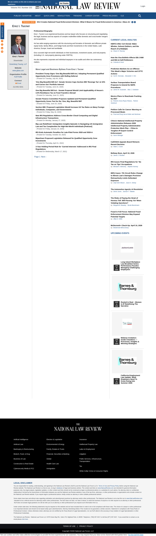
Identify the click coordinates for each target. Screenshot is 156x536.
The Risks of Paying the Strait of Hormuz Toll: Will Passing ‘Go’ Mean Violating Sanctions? (126, 200)
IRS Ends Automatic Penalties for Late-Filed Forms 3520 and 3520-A (64, 132)
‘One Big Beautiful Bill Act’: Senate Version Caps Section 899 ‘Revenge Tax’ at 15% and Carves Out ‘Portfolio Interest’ (70, 83)
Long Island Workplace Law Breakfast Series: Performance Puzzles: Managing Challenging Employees (130, 265)
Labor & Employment (87, 449)
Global (49, 459)
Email (19, 83)
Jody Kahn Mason (119, 183)
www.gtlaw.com (18, 70)
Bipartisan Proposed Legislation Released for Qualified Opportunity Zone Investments (66, 139)
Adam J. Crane (118, 146)
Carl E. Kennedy (118, 76)
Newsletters (64, 16)
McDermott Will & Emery (121, 228)
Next (135, 22)
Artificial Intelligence (21, 439)
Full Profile (18, 77)
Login (143, 6)
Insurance (83, 439)
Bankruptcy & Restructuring (24, 449)
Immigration (51, 468)
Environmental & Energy (55, 444)
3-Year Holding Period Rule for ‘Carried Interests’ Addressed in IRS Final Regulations (66, 148)
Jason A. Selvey (131, 183)
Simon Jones (117, 191)
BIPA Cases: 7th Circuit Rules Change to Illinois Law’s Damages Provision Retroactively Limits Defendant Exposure (127, 177)
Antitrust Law (18, 444)
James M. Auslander (119, 90)
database (59, 488)
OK (56, 3)
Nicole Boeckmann (133, 205)
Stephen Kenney (132, 166)
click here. (25, 519)
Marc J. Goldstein (133, 90)
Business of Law (20, 459)
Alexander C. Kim (130, 76)
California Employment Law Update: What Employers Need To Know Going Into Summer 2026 (130, 379)
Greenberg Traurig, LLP (18, 64)
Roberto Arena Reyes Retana (122, 101)
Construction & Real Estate (23, 464)
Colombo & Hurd (118, 62)
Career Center (92, 16)
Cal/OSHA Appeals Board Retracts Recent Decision (125, 143)
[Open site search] (139, 15)
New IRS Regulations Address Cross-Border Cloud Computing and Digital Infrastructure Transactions (67, 117)
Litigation (82, 454)
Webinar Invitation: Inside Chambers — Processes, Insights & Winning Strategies (130, 340)
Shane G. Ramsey (119, 51)
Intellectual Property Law (88, 444)
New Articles (2, 32)
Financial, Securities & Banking (58, 454)
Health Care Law (53, 464)
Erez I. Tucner (18, 56)
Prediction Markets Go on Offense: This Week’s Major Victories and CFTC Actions (127, 71)
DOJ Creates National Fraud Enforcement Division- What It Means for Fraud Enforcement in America (84, 22)
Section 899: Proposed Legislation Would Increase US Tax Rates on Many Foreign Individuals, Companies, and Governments (70, 108)
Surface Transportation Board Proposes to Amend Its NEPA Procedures (123, 84)
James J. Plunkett (119, 155)
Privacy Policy (114, 486)
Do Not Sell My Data (135, 535)
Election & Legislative (54, 439)
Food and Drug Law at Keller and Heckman (126, 114)
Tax (80, 466)
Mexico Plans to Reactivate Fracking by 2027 (126, 97)
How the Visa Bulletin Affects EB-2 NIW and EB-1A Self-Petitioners (127, 58)
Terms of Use (103, 486)
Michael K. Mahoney (119, 166)
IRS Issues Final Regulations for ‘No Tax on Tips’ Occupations (126, 163)
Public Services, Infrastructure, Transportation (90, 460)
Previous (132, 22)
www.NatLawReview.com (106, 488)
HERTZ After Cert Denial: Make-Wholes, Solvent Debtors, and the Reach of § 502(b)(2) (125, 46)
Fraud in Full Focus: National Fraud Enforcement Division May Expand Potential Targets (126, 214)
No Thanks (64, 3)
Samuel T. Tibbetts (129, 191)
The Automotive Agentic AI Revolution (127, 189)
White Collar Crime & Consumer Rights (93, 471)
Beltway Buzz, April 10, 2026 (122, 153)
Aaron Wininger (118, 135)
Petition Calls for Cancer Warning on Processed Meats (126, 110)
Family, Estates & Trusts (55, 449)
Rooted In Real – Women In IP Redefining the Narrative (131, 304)
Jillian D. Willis (117, 219)
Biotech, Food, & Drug (22, 454)
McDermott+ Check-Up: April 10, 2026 (126, 225)
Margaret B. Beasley (119, 205)
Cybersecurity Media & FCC (24, 468)
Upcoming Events (120, 233)
